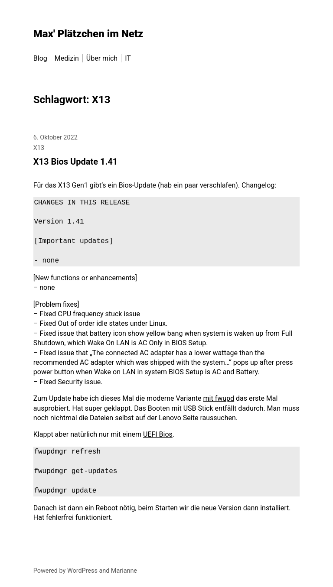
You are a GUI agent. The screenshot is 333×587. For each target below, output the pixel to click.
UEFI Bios (158, 434)
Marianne (124, 570)
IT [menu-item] (128, 58)
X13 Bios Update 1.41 (75, 161)
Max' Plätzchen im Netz (88, 34)
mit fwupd (219, 398)
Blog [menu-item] (40, 58)
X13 (38, 148)
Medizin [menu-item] (67, 58)
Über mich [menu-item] (102, 58)
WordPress (82, 570)
